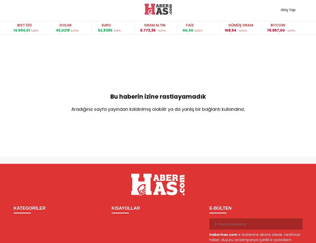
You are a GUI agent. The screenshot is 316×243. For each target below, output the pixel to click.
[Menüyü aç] (19, 9)
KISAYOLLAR (126, 208)
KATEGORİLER (30, 208)
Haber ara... (39, 9)
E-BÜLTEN (220, 208)
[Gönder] (296, 224)
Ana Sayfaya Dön (158, 125)
